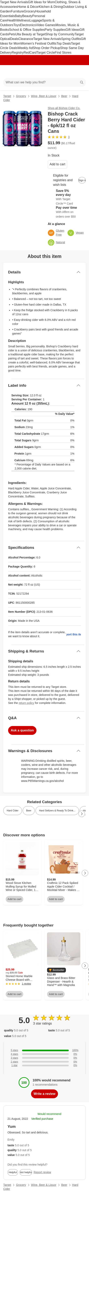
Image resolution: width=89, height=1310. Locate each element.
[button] (56, 970)
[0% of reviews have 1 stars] (44, 1065)
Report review (42, 1172)
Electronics (28, 25)
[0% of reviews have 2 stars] (44, 1062)
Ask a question (22, 730)
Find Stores (63, 52)
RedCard (30, 52)
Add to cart (57, 164)
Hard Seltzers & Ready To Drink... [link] (57, 810)
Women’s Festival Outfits (38, 43)
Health (11, 20)
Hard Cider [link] (12, 810)
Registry (18, 52)
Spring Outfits (71, 39)
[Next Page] (81, 814)
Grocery (29, 11)
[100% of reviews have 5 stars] (44, 1050)
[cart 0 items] (80, 71)
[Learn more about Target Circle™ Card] (67, 197)
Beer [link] (28, 810)
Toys (16, 25)
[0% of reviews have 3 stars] (44, 1058)
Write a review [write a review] (44, 1093)
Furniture (17, 11)
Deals (14, 39)
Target (7, 96)
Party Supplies (55, 29)
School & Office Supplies (27, 29)
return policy (26, 703)
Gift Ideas (72, 29)
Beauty (27, 16)
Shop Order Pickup (46, 48)
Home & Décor (28, 6)
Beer (64, 96)
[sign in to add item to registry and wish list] (82, 180)
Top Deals (64, 43)
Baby (18, 16)
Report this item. (73, 634)
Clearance (25, 39)
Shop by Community (60, 34)
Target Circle (46, 52)
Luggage (36, 20)
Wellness (23, 20)
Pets (12, 34)
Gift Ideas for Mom (41, 2)
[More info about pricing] (82, 145)
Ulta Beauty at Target (30, 34)
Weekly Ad (25, 48)
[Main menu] (8, 71)
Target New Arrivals (14, 2)
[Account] (69, 71)
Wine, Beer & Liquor (43, 96)
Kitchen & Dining (51, 6)
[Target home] (45, 71)
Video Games (46, 25)
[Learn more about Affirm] (67, 212)
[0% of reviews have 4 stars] (44, 1054)
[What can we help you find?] (44, 82)
